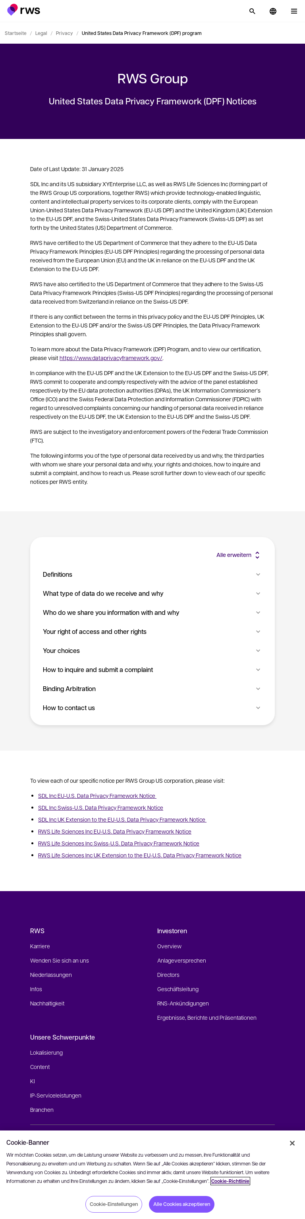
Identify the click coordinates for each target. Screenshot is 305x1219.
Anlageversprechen (181, 960)
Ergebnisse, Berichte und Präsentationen (207, 1017)
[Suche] (252, 11)
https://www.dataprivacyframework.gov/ (111, 357)
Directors (168, 974)
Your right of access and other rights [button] (152, 631)
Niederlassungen (51, 974)
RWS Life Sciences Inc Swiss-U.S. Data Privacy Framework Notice (118, 843)
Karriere (40, 945)
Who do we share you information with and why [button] (152, 612)
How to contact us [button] (152, 707)
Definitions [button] (152, 574)
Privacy (64, 33)
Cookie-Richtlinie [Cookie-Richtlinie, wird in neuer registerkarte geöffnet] (230, 1181)
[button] (23, 10)
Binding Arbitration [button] (152, 688)
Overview (169, 945)
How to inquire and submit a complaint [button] (152, 669)
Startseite (16, 33)
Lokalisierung (46, 1052)
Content (40, 1066)
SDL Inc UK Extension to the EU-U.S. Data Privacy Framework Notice (122, 819)
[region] (152, 1174)
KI (32, 1080)
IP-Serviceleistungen (55, 1095)
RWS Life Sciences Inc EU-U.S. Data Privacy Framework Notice (114, 831)
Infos (36, 988)
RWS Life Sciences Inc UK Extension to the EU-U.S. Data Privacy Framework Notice (139, 855)
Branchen (42, 1109)
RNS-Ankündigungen (183, 1003)
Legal (41, 33)
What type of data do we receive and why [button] (152, 593)
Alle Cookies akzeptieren (181, 1203)
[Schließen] (292, 1143)
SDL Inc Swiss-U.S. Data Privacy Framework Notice (100, 807)
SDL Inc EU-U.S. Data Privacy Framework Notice (97, 795)
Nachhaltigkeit (47, 1003)
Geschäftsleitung (178, 988)
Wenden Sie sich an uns (59, 960)
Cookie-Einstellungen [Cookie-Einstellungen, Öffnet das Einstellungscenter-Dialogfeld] (114, 1203)
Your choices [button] (152, 650)
